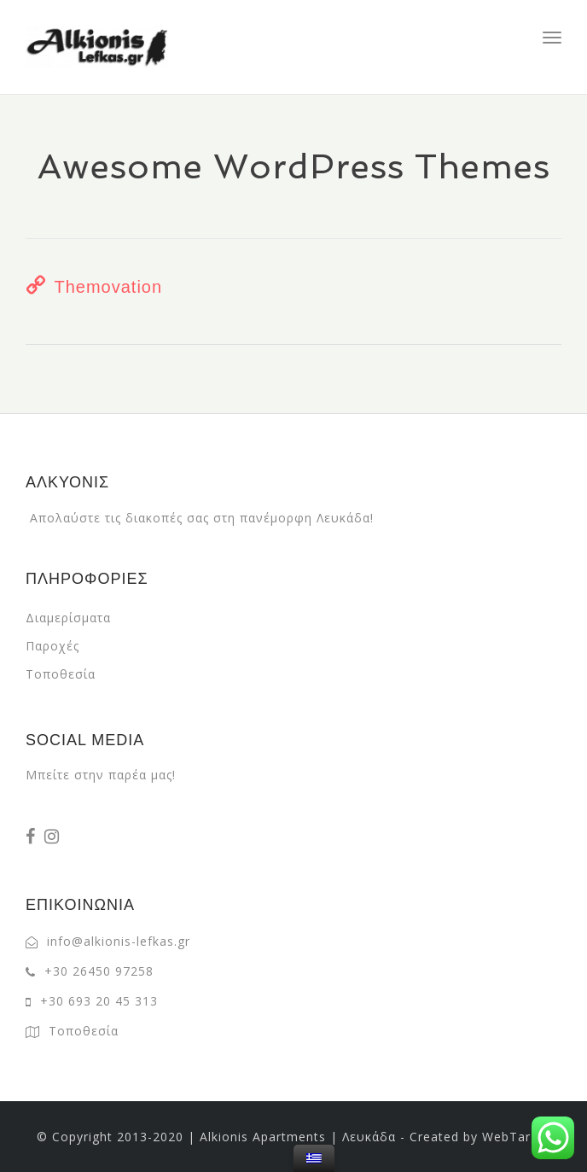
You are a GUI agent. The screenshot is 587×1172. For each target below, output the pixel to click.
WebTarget (516, 1136)
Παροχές (52, 646)
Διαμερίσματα (68, 617)
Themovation (108, 286)
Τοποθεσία (61, 674)
